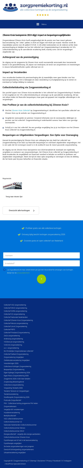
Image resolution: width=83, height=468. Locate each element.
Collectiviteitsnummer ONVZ (14, 431)
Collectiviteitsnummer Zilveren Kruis (17, 437)
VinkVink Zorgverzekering (13, 345)
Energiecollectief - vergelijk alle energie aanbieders (22, 434)
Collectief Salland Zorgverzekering (16, 354)
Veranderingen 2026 (11, 363)
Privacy (49, 461)
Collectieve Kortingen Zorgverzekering (17, 366)
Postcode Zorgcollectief (12, 400)
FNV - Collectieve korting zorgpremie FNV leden (21, 403)
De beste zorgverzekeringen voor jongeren (19, 446)
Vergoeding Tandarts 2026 (13, 388)
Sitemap (33, 461)
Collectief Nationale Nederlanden (16, 317)
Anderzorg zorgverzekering (13, 339)
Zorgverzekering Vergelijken (14, 357)
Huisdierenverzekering (12, 412)
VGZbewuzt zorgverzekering (14, 342)
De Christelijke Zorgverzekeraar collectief (18, 351)
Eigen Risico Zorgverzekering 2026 (16, 376)
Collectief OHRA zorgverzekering (15, 311)
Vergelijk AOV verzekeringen (14, 409)
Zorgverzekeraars (10, 406)
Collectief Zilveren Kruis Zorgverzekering (18, 320)
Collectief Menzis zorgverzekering (16, 323)
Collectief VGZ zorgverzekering (15, 305)
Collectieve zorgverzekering (14, 385)
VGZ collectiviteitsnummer (13, 419)
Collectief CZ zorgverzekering (14, 314)
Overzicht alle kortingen (19, 210)
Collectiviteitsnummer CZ (13, 422)
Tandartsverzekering (11, 394)
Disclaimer (41, 461)
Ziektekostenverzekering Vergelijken (17, 360)
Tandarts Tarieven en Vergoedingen (16, 391)
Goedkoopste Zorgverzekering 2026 (16, 397)
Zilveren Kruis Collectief (21, 110)
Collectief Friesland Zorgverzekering (17, 332)
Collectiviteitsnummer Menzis (14, 428)
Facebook (56, 461)
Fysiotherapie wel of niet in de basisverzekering (21, 440)
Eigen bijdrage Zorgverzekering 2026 (17, 372)
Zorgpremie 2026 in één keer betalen (17, 379)
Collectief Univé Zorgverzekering (15, 326)
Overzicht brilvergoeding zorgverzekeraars (19, 449)
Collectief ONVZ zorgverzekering (15, 308)
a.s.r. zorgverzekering (11, 348)
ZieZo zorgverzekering (12, 336)
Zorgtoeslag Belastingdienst (14, 382)
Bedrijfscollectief (10, 416)
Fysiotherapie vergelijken (13, 443)
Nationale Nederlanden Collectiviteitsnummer (20, 425)
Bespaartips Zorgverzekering (14, 369)
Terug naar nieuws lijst (14, 196)
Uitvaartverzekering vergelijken (15, 452)
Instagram (67, 461)
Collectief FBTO (9, 329)
